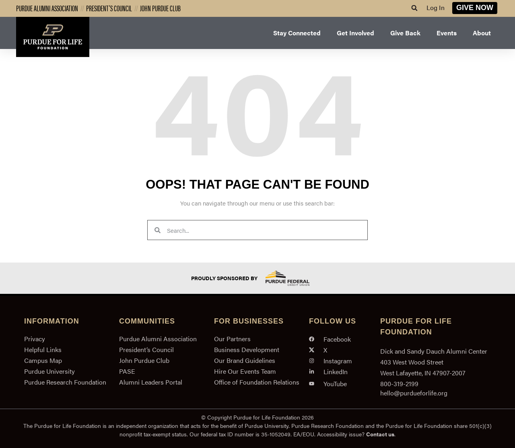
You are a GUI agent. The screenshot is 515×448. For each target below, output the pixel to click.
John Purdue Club (160, 8)
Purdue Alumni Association (47, 8)
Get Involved (355, 32)
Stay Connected (297, 32)
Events (447, 32)
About (482, 32)
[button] (414, 8)
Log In (435, 7)
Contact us (380, 434)
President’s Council (109, 8)
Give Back (405, 32)
